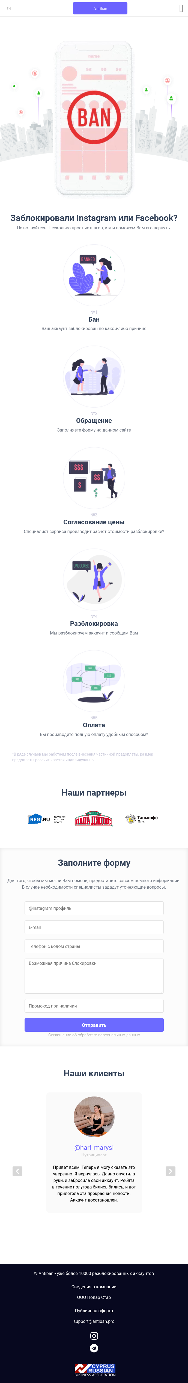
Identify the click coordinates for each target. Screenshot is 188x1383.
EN (9, 9)
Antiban (100, 8)
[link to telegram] (94, 1347)
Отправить (94, 1025)
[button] (17, 1171)
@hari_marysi (94, 1147)
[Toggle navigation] (181, 8)
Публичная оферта (94, 1310)
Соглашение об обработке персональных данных (94, 1035)
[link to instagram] (94, 1335)
